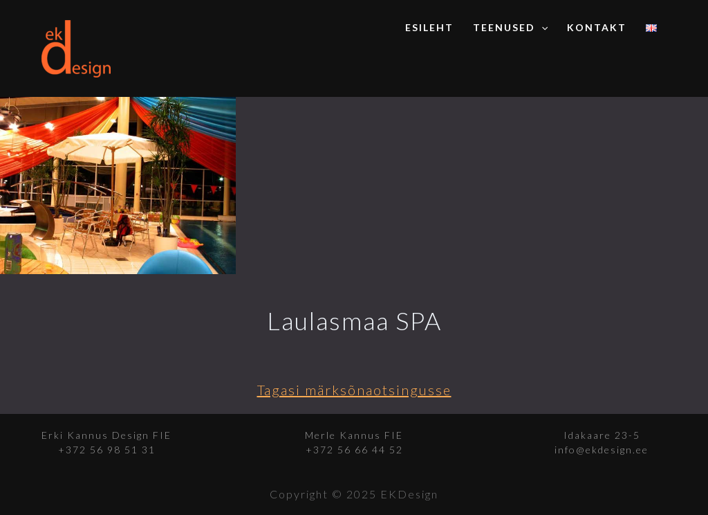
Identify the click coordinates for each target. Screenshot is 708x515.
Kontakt (596, 27)
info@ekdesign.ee (602, 449)
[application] (541, 27)
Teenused (510, 27)
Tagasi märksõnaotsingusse (354, 389)
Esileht (429, 27)
